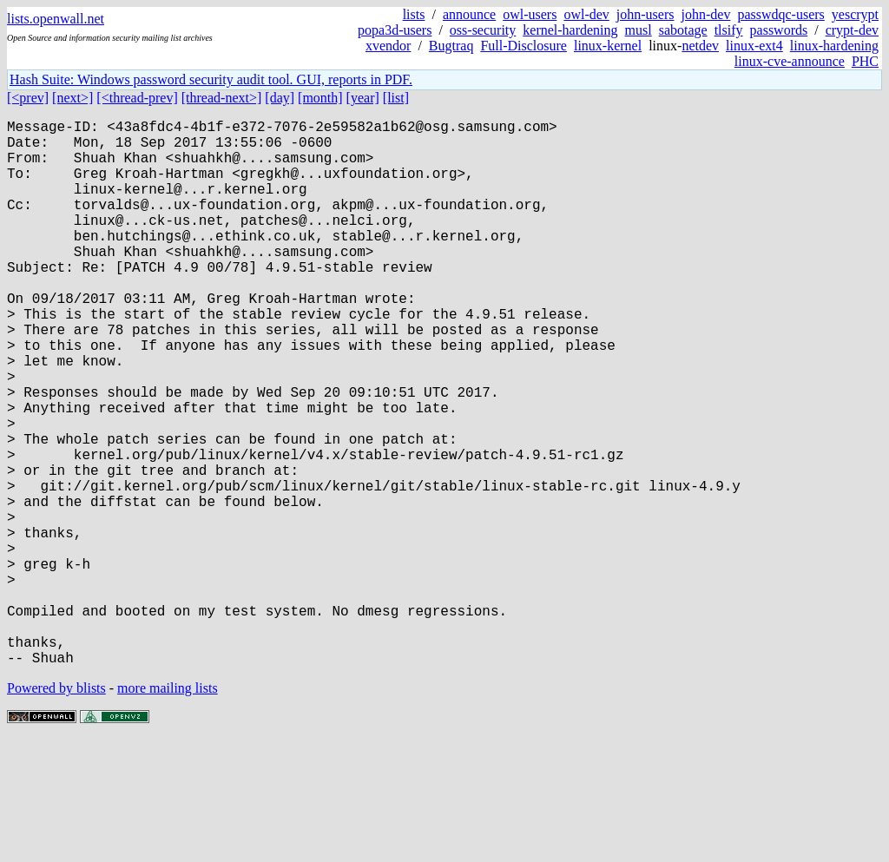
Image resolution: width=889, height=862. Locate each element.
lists (414, 14)
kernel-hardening (570, 30)
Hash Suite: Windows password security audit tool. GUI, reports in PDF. (211, 79)
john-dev (706, 14)
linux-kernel (608, 45)
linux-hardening (834, 45)
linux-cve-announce (789, 61)
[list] (396, 97)
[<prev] (28, 97)
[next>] (72, 97)
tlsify (728, 30)
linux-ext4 (754, 45)
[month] (320, 97)
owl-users (529, 14)
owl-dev (586, 14)
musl (638, 30)
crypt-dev (852, 30)
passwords (779, 30)
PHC (865, 61)
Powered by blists (56, 809)
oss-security (483, 30)
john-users (645, 14)
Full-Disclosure (523, 45)
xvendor (388, 45)
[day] (279, 97)
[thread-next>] (221, 97)
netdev (700, 45)
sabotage (683, 30)
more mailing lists (167, 809)
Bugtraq (451, 45)
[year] (362, 97)
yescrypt (855, 14)
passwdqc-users (780, 14)
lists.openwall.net (55, 18)
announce (469, 14)
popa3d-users (394, 30)
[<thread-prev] (136, 97)
